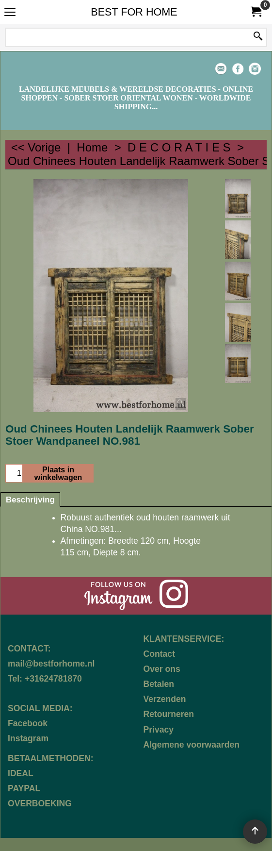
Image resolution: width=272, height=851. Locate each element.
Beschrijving (30, 499)
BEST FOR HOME (134, 12)
